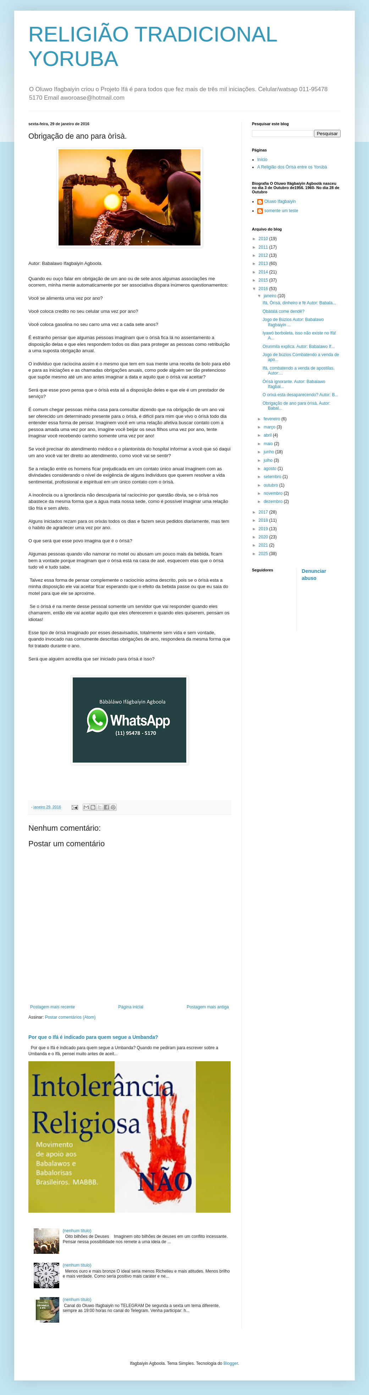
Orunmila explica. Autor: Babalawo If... (299, 346)
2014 (264, 272)
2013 (264, 263)
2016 (264, 288)
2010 (264, 238)
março (270, 427)
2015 (264, 280)
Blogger (231, 1363)
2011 (264, 247)
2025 (264, 553)
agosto (270, 468)
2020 (264, 537)
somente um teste (281, 210)
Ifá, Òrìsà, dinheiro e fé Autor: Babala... (299, 302)
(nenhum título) (77, 1230)
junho (269, 451)
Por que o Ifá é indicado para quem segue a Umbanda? (93, 1037)
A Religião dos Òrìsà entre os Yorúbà (292, 167)
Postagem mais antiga (208, 1006)
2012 (264, 255)
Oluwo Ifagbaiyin (280, 201)
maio (269, 443)
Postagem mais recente (52, 1006)
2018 (264, 520)
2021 (264, 545)
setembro (273, 476)
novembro (274, 493)
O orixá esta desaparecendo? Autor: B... (300, 394)
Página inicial (130, 1006)
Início (262, 159)
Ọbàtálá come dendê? (283, 311)
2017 (264, 512)
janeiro (270, 295)
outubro (271, 485)
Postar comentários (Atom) (70, 1017)
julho (269, 460)
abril (268, 435)
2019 (264, 528)
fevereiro (272, 418)
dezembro (274, 501)
